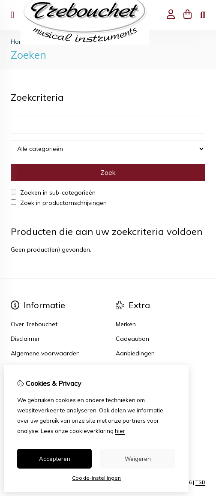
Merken (126, 324)
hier (120, 430)
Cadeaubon (132, 339)
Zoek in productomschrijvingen (59, 203)
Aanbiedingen (135, 353)
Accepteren (54, 458)
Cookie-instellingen (96, 478)
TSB (200, 482)
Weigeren (138, 458)
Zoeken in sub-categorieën (53, 192)
